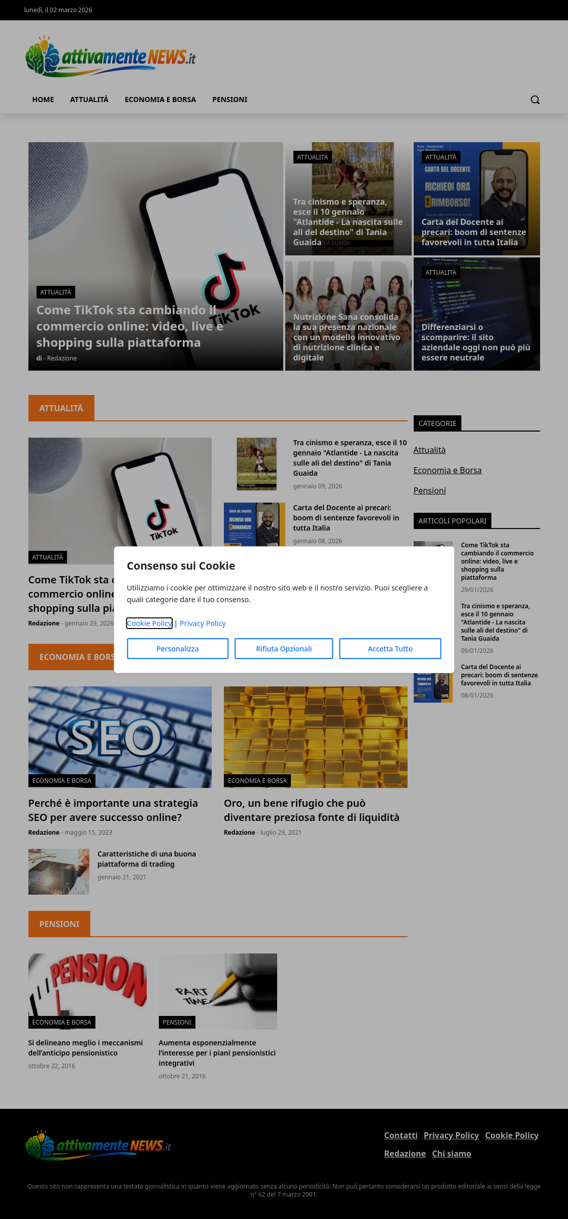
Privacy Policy (203, 623)
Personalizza (177, 648)
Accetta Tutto (390, 648)
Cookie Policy (149, 623)
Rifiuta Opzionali (284, 648)
